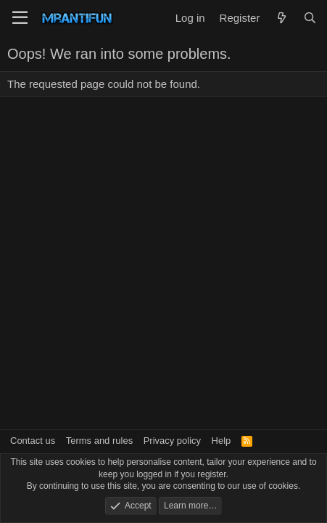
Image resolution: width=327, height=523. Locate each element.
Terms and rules (99, 440)
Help (221, 440)
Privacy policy (172, 440)
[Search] (310, 17)
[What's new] (281, 17)
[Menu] (20, 18)
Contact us (32, 440)
